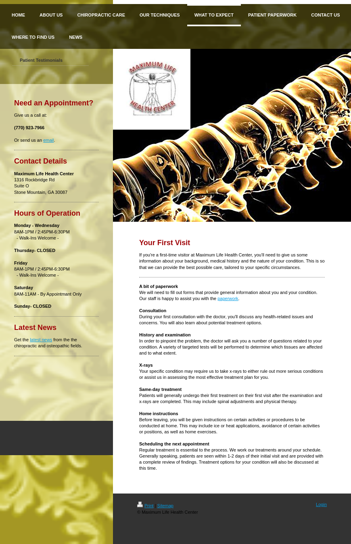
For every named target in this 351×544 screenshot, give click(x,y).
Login (321, 504)
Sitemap (165, 505)
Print (145, 505)
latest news (41, 339)
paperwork (227, 298)
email (48, 140)
